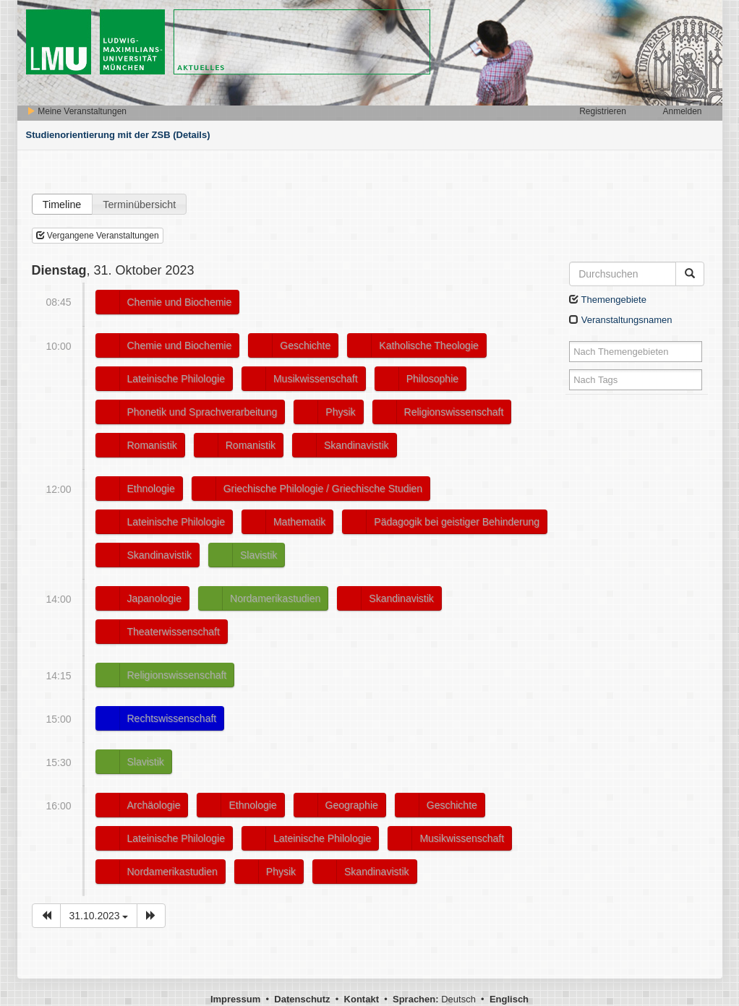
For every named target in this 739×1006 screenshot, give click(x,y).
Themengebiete (607, 299)
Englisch (509, 999)
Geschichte (305, 345)
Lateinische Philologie (176, 378)
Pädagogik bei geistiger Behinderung (456, 522)
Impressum (235, 999)
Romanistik (152, 445)
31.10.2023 (99, 915)
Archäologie (154, 805)
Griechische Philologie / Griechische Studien (322, 488)
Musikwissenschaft (315, 378)
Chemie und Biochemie (179, 302)
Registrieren (602, 111)
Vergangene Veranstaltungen (97, 236)
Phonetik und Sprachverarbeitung (202, 412)
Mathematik (299, 522)
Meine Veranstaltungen (77, 111)
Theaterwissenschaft (173, 631)
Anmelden (681, 111)
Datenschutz (302, 999)
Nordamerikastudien (275, 598)
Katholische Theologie (429, 345)
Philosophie (432, 378)
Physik (340, 412)
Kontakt (361, 999)
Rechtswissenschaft (172, 718)
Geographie (351, 805)
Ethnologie (151, 488)
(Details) (191, 134)
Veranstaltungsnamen (620, 319)
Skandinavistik (356, 445)
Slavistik (258, 555)
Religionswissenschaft (454, 412)
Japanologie (154, 598)
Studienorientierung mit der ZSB (98, 134)
